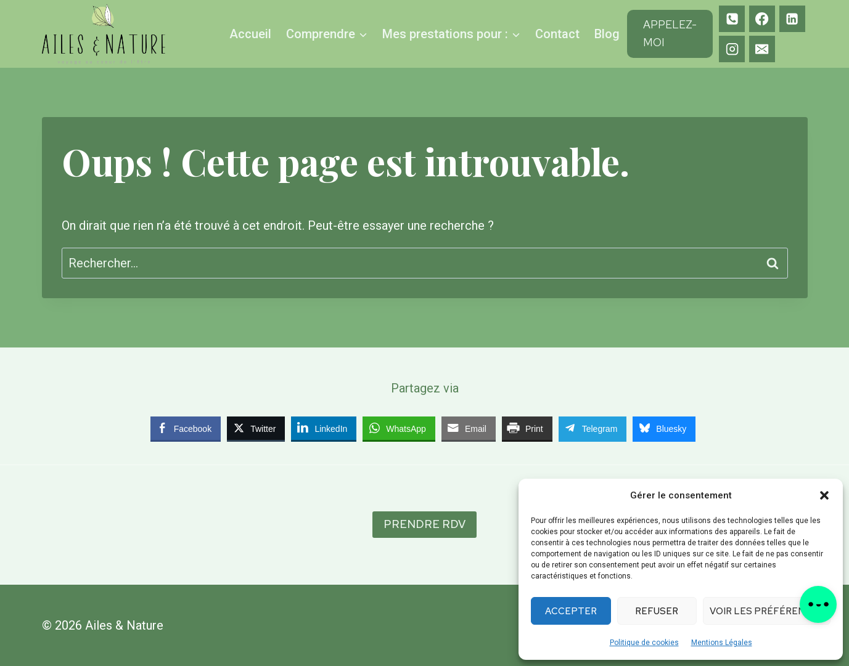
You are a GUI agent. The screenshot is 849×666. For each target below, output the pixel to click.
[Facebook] (762, 18)
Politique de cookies (644, 642)
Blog (607, 33)
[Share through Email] (468, 428)
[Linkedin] (792, 18)
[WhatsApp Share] (399, 428)
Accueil (250, 33)
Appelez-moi (670, 33)
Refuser (656, 611)
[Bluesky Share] (664, 428)
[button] (824, 495)
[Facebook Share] (185, 428)
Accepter (571, 611)
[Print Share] (527, 428)
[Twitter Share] (256, 428)
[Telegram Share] (593, 428)
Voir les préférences (767, 611)
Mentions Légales (721, 642)
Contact (557, 33)
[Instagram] (732, 49)
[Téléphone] (732, 18)
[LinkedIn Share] (323, 428)
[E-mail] (762, 49)
